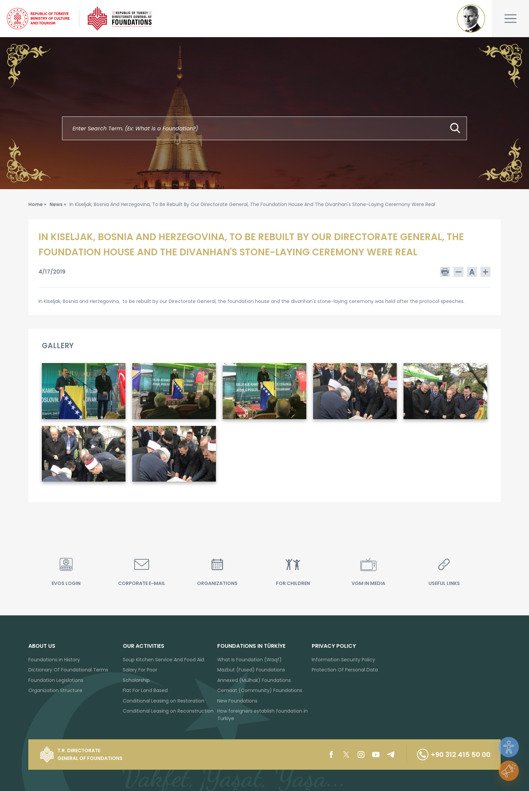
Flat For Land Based (145, 690)
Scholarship (136, 680)
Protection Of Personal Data (345, 669)
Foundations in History (54, 659)
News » (58, 204)
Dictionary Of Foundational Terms (68, 669)
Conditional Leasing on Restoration (163, 700)
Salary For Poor (140, 669)
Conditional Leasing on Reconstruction (168, 711)
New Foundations (237, 700)
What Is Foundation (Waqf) (249, 659)
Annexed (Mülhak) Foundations (254, 680)
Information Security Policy (343, 659)
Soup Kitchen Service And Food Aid (163, 659)
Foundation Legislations (55, 680)
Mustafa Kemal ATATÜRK (471, 18)
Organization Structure (55, 690)
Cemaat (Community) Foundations (259, 690)
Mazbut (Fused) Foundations (251, 669)
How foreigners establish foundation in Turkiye (262, 715)
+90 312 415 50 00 (454, 754)
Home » (37, 204)
